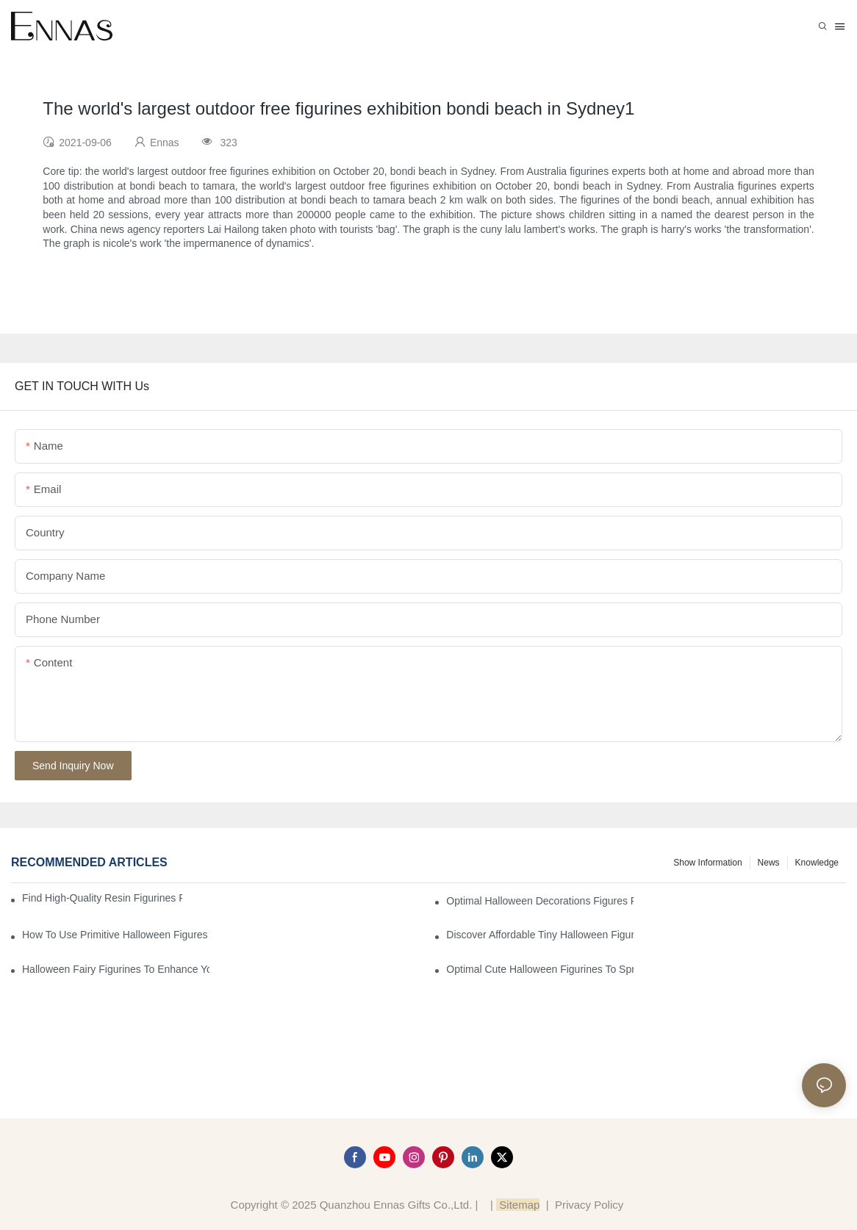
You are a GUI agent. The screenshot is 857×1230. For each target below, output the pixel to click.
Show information (707, 862)
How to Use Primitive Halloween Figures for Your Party (115, 935)
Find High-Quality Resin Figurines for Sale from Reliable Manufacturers (102, 898)
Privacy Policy (589, 1204)
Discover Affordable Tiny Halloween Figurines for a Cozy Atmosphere (540, 935)
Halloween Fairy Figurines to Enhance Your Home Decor (115, 969)
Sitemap (517, 1204)
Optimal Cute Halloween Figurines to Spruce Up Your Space (540, 969)
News (769, 862)
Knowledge (817, 862)
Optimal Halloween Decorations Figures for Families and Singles (540, 901)
